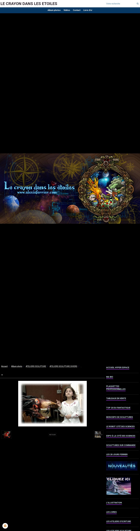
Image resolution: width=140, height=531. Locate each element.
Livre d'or (89, 10)
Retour (52, 435)
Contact (77, 10)
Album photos (53, 10)
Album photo (16, 367)
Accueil (4, 367)
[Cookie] (5, 526)
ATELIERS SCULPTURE (36, 367)
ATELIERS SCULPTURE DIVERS (63, 367)
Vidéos (66, 10)
